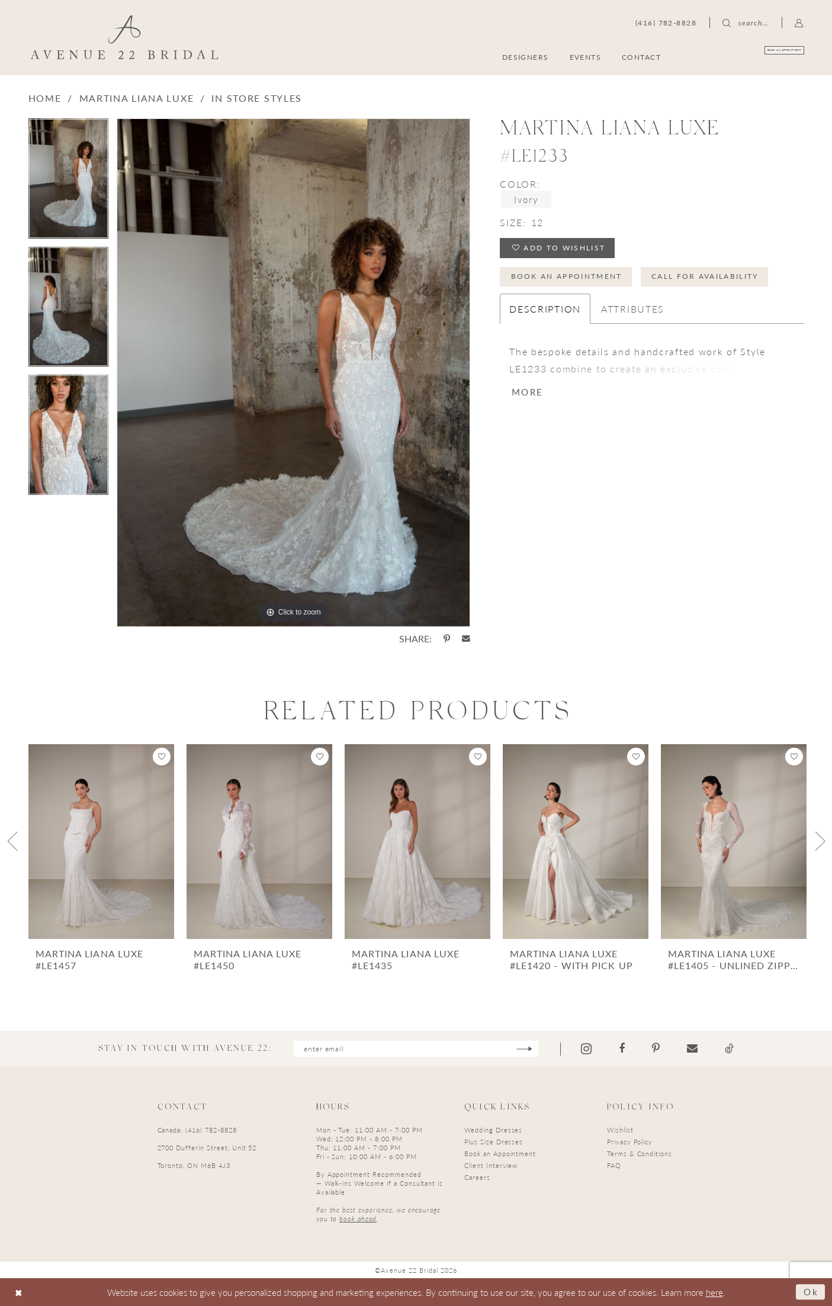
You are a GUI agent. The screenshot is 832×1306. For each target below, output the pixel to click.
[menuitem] (747, 56)
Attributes (632, 309)
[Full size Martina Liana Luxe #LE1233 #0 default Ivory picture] (293, 372)
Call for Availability (705, 276)
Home (45, 98)
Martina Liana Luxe (136, 98)
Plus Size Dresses (493, 1141)
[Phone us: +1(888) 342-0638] (665, 22)
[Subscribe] (524, 1049)
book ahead (358, 1218)
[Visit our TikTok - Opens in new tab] (729, 1048)
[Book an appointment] (747, 56)
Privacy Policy (630, 1141)
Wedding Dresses (493, 1129)
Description (545, 309)
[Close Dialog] (18, 1292)
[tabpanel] (68, 182)
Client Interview (491, 1165)
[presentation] (101, 841)
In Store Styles (256, 98)
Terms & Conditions (639, 1153)
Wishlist (620, 1129)
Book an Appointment (566, 276)
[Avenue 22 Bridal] (124, 37)
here (714, 1292)
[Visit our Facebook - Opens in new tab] (622, 1048)
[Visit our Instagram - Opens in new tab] (586, 1049)
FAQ (614, 1165)
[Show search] (745, 22)
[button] (799, 22)
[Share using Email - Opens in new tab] (466, 639)
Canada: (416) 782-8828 (197, 1129)
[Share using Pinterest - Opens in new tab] (447, 639)
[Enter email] (416, 1049)
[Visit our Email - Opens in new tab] (692, 1048)
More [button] (527, 391)
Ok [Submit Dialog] (811, 1291)
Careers (477, 1177)
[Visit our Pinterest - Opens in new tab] (656, 1048)
